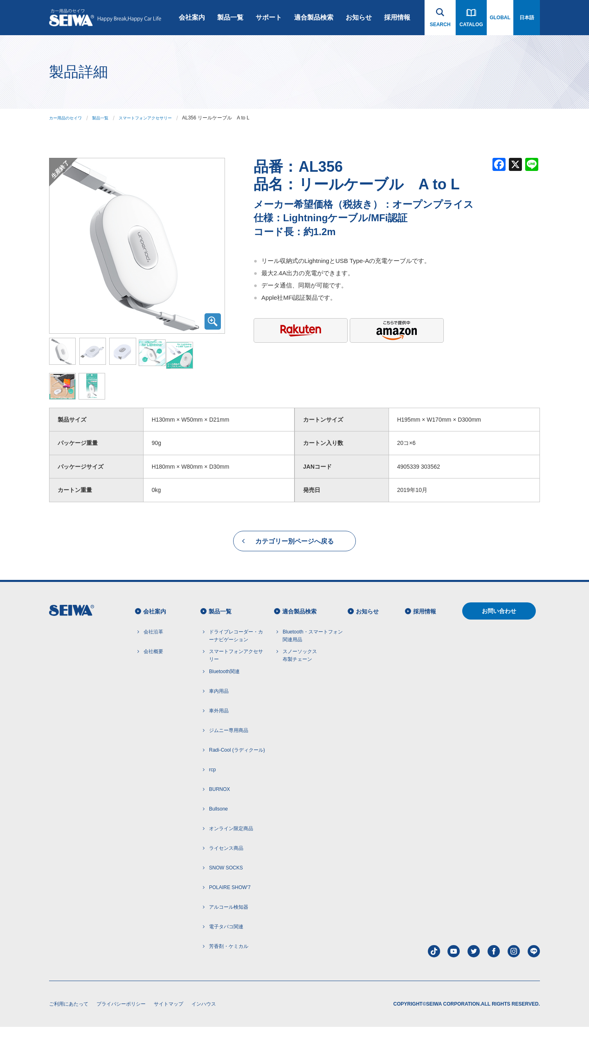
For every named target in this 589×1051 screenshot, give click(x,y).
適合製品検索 (313, 17)
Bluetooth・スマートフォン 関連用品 (313, 660)
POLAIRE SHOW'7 (230, 911)
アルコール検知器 (228, 931)
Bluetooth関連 (224, 695)
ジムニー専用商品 (228, 754)
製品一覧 (230, 17)
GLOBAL (500, 17)
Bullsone (218, 833)
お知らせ (359, 17)
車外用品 (219, 735)
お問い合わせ (499, 635)
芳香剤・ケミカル (228, 970)
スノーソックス (300, 680)
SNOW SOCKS (226, 892)
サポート (269, 17)
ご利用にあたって (68, 1028)
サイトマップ (168, 1028)
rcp (212, 794)
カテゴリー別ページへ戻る (294, 565)
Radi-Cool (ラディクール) (237, 774)
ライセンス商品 (226, 872)
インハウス (203, 1028)
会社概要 (153, 675)
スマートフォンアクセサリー (160, 118)
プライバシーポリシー (121, 1028)
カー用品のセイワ (68, 118)
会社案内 (192, 17)
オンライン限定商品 (231, 853)
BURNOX (219, 813)
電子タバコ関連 (226, 951)
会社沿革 (153, 656)
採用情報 (397, 17)
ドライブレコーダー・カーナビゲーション (236, 660)
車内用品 (219, 715)
